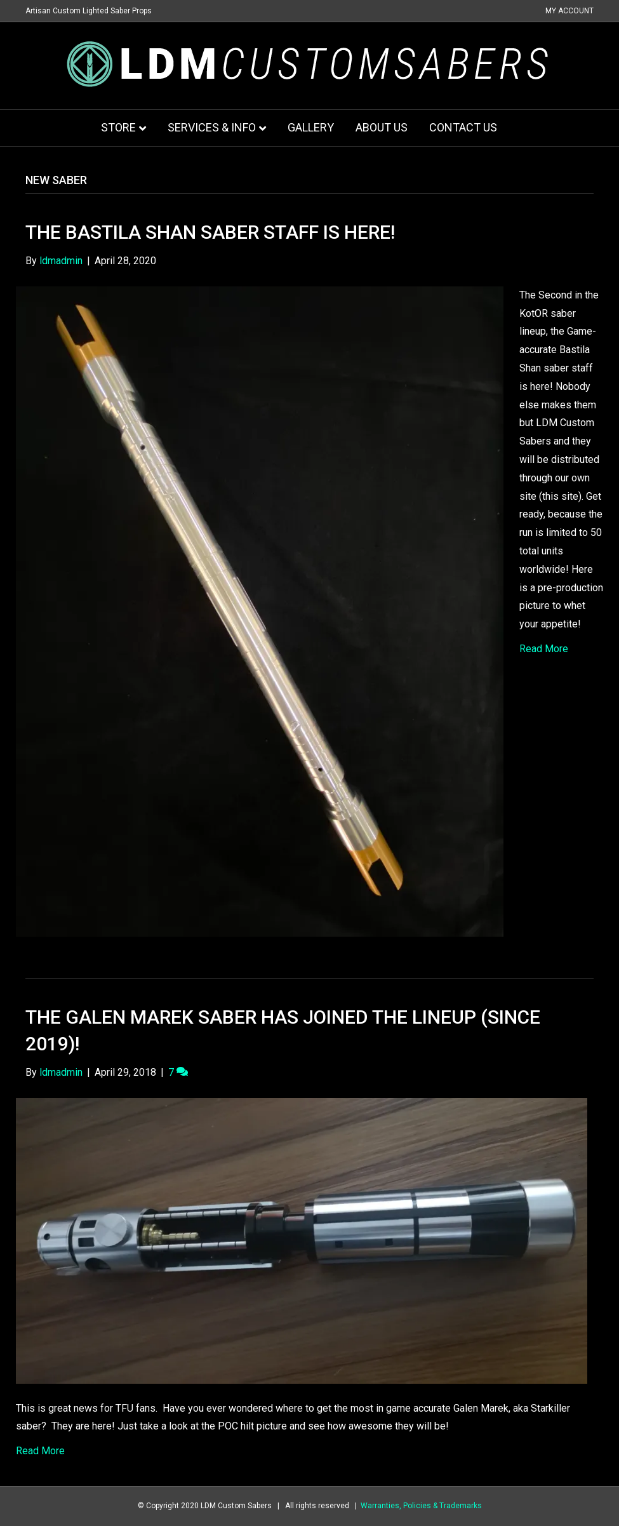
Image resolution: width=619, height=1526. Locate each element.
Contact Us (463, 127)
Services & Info (212, 127)
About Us (382, 127)
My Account (569, 10)
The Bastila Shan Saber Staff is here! (210, 232)
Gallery (311, 127)
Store (118, 127)
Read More (543, 649)
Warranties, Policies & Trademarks (421, 1505)
